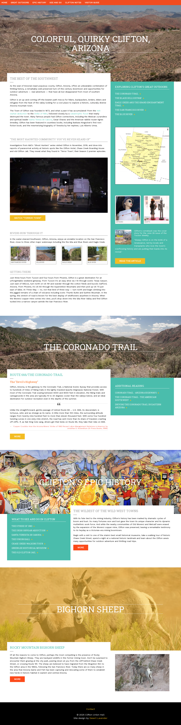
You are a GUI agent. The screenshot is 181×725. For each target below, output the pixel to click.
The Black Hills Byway (128, 98)
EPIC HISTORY (39, 2)
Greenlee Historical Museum (29, 548)
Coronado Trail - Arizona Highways (136, 392)
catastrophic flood (79, 113)
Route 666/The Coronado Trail (36, 375)
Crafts (147, 222)
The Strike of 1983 (22, 526)
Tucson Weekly (141, 235)
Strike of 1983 (40, 113)
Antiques (119, 222)
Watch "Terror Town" (27, 218)
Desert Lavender (98, 718)
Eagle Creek (67, 262)
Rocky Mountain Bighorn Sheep (37, 647)
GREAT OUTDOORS (20, 2)
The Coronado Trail (126, 93)
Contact (90, 709)
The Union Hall (21, 539)
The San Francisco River (129, 110)
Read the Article (130, 261)
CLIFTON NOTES (73, 2)
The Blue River (124, 114)
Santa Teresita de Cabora (26, 535)
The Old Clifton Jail (24, 552)
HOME (4, 2)
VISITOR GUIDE (92, 2)
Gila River (40, 262)
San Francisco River (18, 262)
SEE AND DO (56, 2)
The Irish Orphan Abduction (28, 530)
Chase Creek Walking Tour (27, 543)
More (17, 436)
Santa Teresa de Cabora (40, 119)
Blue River (92, 262)
